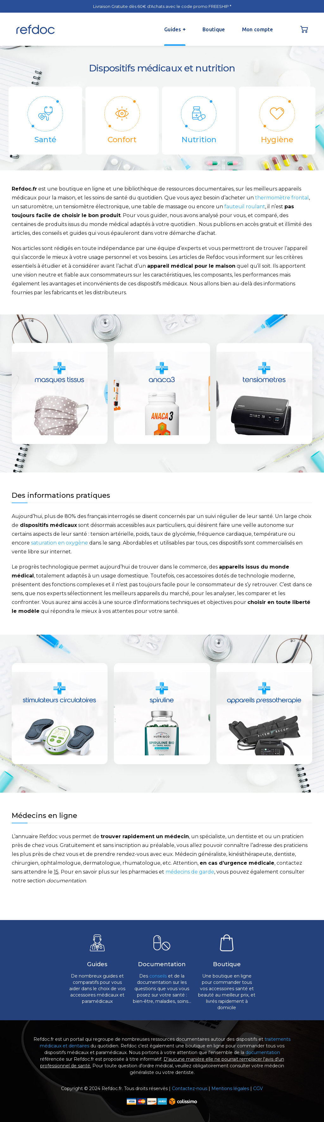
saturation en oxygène (59, 543)
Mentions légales (230, 1088)
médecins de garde (189, 872)
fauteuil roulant (244, 207)
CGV (258, 1088)
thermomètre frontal (282, 198)
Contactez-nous (189, 1088)
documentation (263, 1052)
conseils (158, 976)
